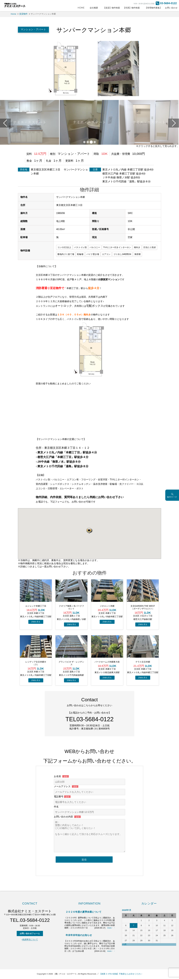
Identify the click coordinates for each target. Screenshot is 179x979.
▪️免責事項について (30, 939)
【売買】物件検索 (132, 7)
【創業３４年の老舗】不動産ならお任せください (120, 974)
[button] (89, 530)
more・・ (111, 928)
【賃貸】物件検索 (111, 7)
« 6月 (124, 944)
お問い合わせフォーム (30, 933)
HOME (82, 7)
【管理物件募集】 (153, 7)
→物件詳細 (35, 622)
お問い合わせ (171, 7)
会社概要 (95, 7)
